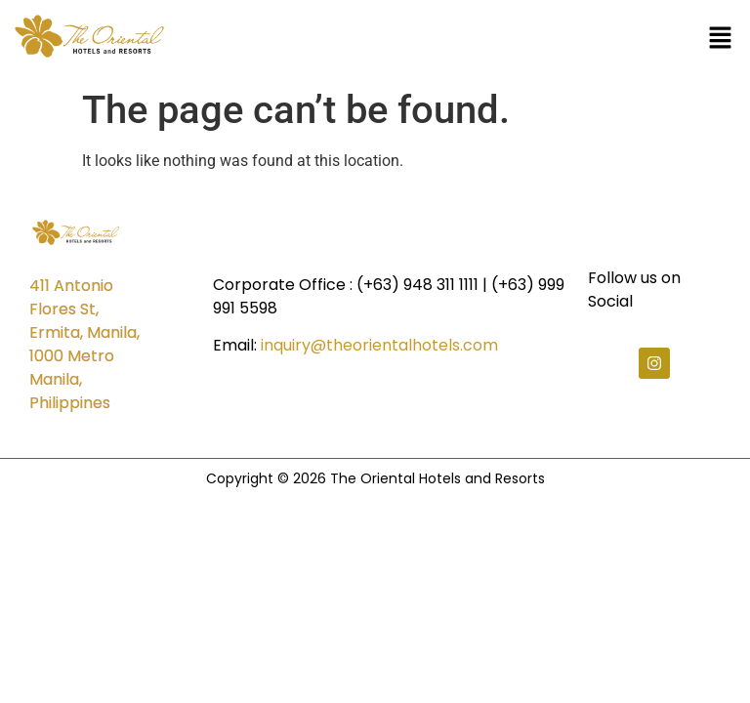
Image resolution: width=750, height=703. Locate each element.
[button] (720, 40)
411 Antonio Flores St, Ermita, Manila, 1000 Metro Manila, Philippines (84, 344)
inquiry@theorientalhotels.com (379, 345)
